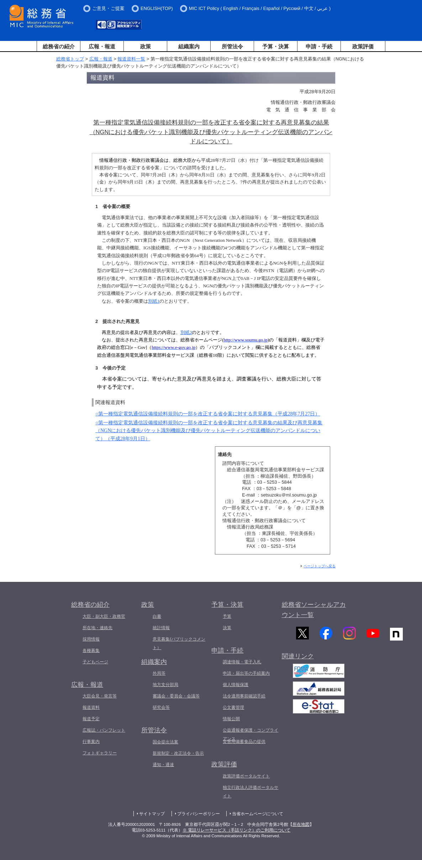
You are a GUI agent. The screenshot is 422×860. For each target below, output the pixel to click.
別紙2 (186, 332)
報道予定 (91, 718)
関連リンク (298, 659)
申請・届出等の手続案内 (246, 673)
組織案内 (189, 46)
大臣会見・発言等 (100, 696)
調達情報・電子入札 (242, 661)
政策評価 (363, 46)
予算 (227, 616)
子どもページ (95, 661)
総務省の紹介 (59, 46)
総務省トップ (70, 59)
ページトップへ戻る (320, 566)
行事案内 (91, 741)
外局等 (159, 673)
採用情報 (91, 639)
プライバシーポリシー (198, 814)
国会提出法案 (165, 741)
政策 (145, 46)
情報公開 (231, 718)
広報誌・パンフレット (104, 730)
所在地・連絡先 (97, 627)
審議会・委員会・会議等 (176, 696)
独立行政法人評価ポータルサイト (250, 791)
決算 (227, 627)
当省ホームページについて (257, 814)
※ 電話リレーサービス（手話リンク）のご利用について (236, 830)
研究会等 (161, 707)
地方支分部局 (165, 684)
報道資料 (91, 707)
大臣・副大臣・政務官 (104, 616)
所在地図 (301, 824)
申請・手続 (319, 46)
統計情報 (161, 627)
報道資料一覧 (131, 59)
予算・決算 (275, 46)
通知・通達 (163, 764)
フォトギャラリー (100, 752)
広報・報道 (102, 46)
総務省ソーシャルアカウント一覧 (314, 610)
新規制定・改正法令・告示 (178, 753)
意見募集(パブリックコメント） (179, 643)
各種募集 (91, 650)
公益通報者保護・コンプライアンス (250, 734)
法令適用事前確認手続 (244, 696)
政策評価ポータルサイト (246, 776)
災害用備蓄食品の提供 (244, 741)
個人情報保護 (235, 684)
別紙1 (153, 301)
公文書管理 (233, 707)
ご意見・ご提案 (108, 8)
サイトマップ (152, 814)
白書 (157, 616)
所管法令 (232, 46)
